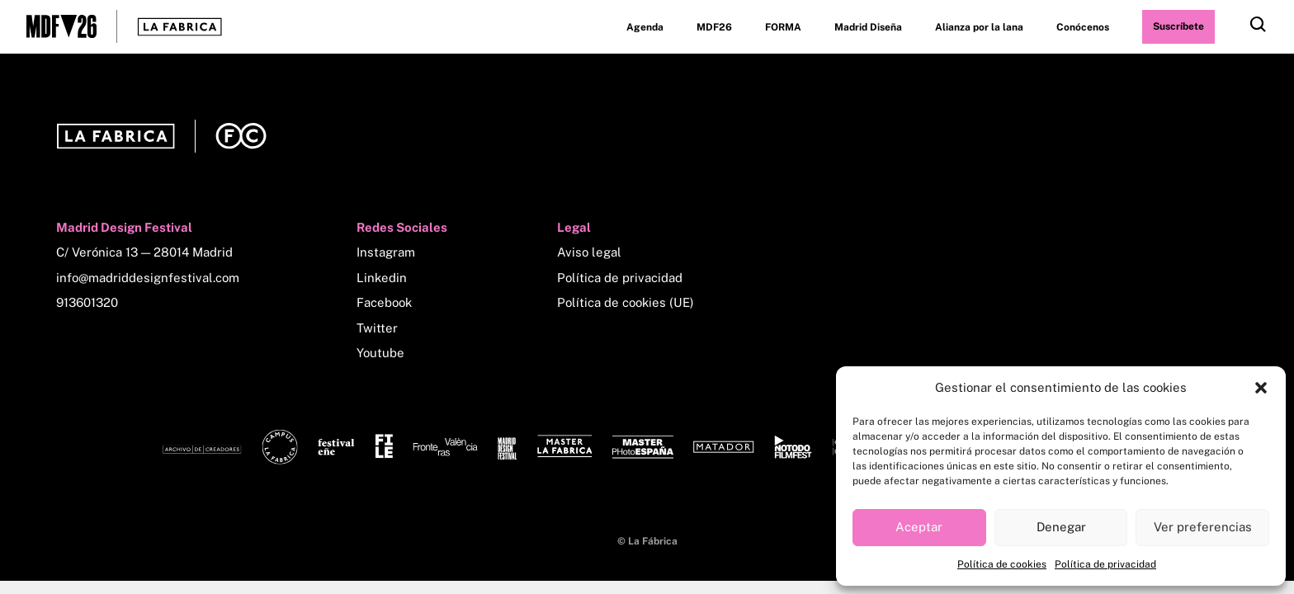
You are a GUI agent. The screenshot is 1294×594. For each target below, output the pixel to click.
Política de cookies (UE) (625, 302)
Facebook (384, 302)
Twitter (377, 328)
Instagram (386, 252)
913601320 (87, 302)
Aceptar (918, 527)
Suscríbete (1178, 26)
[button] (1261, 388)
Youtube (380, 353)
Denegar (1061, 527)
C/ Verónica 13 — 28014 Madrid (144, 252)
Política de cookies (1001, 564)
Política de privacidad (1105, 564)
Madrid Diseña (868, 27)
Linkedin (382, 278)
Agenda (645, 27)
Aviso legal (589, 252)
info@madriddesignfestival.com (147, 278)
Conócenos (1082, 27)
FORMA (783, 27)
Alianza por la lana (979, 27)
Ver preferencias (1203, 527)
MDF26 (714, 27)
